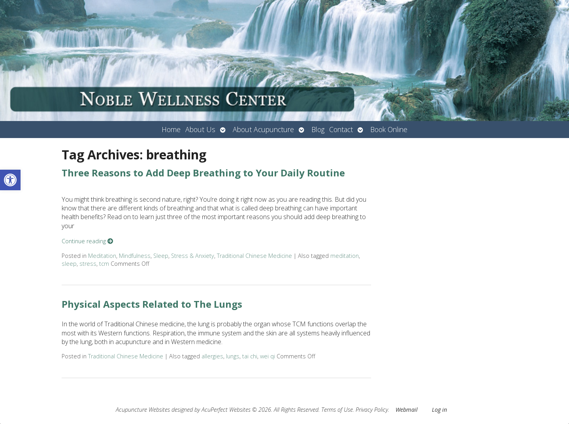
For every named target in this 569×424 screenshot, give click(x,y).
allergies (212, 356)
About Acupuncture (263, 129)
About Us (200, 129)
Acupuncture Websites (143, 409)
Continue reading (87, 241)
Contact (341, 129)
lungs (232, 356)
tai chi (249, 356)
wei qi (267, 356)
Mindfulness (135, 255)
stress (87, 263)
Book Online (388, 129)
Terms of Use (337, 409)
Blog (317, 129)
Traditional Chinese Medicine (254, 255)
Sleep (160, 255)
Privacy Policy (372, 409)
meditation (344, 255)
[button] (10, 180)
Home (171, 129)
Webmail (407, 409)
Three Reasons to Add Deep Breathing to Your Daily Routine (203, 172)
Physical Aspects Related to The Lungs (152, 303)
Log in (439, 409)
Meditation (102, 255)
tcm (104, 263)
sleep (69, 263)
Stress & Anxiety (192, 255)
